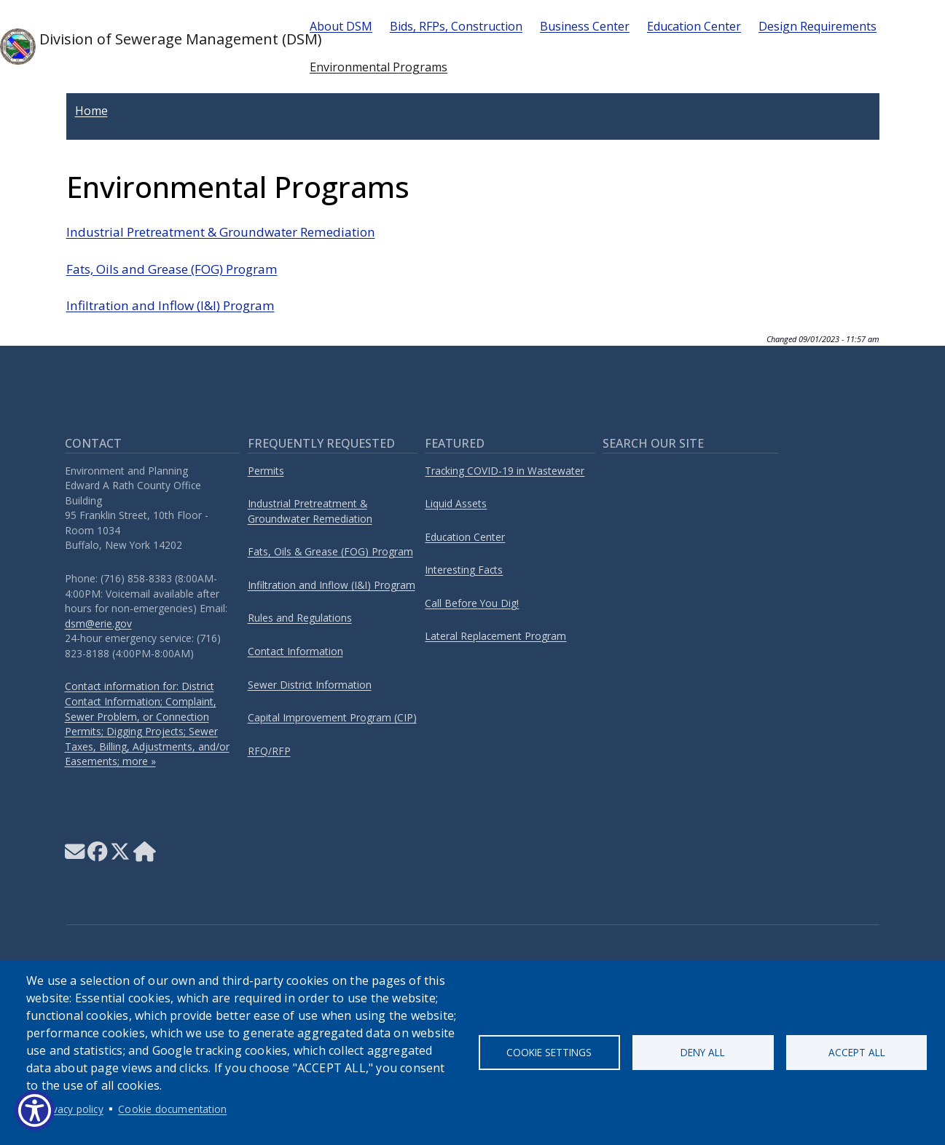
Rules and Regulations (300, 618)
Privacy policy (71, 1109)
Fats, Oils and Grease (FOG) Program (172, 269)
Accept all (856, 1052)
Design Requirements (817, 26)
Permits (266, 471)
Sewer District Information (310, 685)
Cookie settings (549, 1052)
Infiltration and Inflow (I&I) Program (170, 305)
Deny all (703, 1052)
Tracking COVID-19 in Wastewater (504, 471)
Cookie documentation (172, 1109)
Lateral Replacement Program (495, 636)
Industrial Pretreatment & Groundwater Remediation (220, 231)
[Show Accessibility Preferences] (35, 1110)
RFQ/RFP (269, 751)
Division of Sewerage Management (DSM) (143, 46)
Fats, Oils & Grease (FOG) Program (330, 551)
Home (91, 111)
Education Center (694, 26)
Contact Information (295, 651)
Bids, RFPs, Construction (456, 26)
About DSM (341, 26)
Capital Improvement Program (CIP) (332, 717)
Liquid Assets (456, 503)
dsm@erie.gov (98, 623)
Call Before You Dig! (472, 603)
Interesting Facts (464, 570)
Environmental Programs (378, 67)
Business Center (585, 26)
